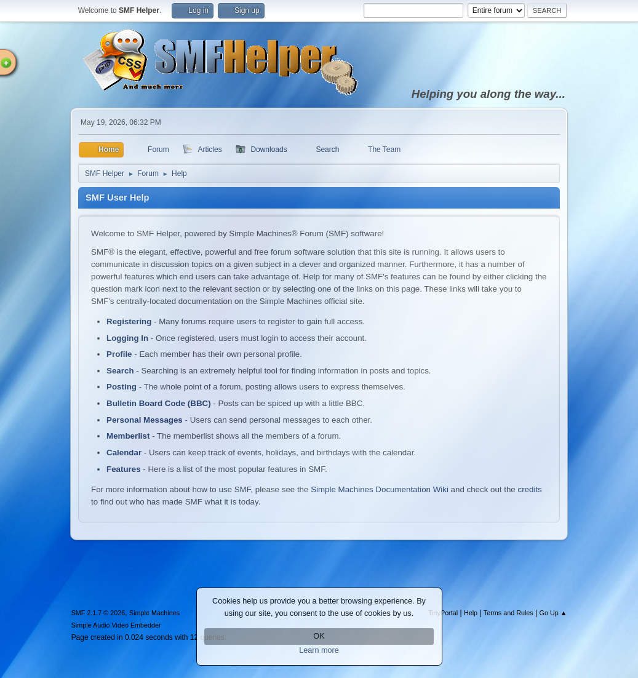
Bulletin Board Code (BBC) (158, 403)
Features (123, 469)
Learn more (319, 650)
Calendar (124, 452)
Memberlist (128, 436)
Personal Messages (144, 420)
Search (120, 370)
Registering (128, 321)
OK (318, 636)
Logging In (127, 338)
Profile (119, 354)
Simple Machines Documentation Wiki (380, 489)
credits (530, 489)
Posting (121, 386)
